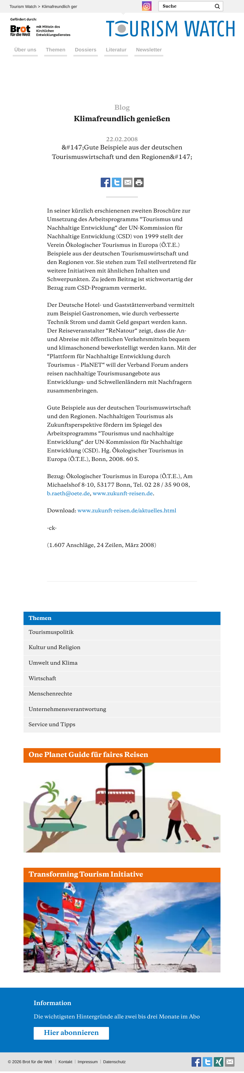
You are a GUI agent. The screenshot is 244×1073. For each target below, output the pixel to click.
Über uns (25, 56)
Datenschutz (115, 1063)
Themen (55, 56)
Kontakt (65, 1063)
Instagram (147, 6)
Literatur (116, 56)
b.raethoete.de (69, 494)
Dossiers (86, 56)
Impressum (88, 1063)
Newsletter (149, 56)
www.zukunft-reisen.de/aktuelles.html (128, 511)
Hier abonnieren (72, 1034)
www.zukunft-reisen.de (123, 494)
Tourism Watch (23, 6)
